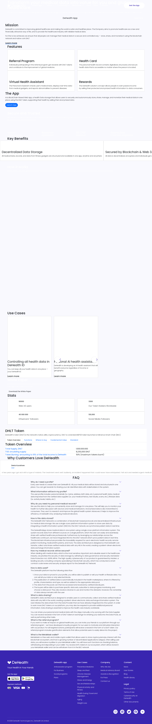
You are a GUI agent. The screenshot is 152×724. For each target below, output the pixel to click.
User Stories (128, 670)
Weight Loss (82, 703)
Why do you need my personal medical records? (76, 503)
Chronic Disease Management (84, 675)
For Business (59, 670)
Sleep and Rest (83, 670)
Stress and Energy (84, 680)
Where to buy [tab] (41, 440)
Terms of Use (129, 692)
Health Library (129, 677)
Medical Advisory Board (110, 670)
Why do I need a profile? (76, 482)
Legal (126, 684)
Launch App (11, 105)
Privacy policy (129, 688)
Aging (79, 699)
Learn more (11, 43)
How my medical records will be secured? (76, 550)
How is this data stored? (76, 518)
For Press (104, 677)
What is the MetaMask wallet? (76, 634)
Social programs (60, 674)
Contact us (105, 681)
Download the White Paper (20, 391)
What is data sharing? (76, 595)
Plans (56, 677)
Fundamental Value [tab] (59, 440)
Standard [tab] (74, 440)
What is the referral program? (76, 620)
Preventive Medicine (85, 667)
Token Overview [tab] (13, 440)
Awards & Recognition (110, 674)
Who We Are (106, 667)
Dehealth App (70, 18)
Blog (125, 674)
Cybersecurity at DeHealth (130, 696)
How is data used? (76, 568)
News (126, 667)
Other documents (131, 702)
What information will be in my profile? (76, 491)
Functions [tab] (28, 440)
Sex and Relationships (86, 683)
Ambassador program (63, 667)
